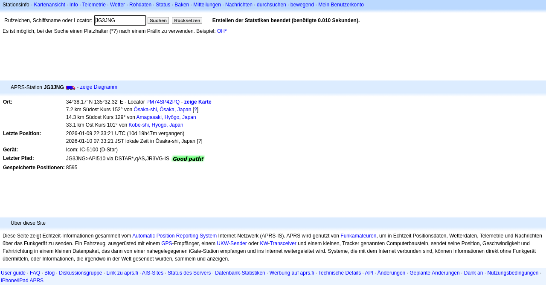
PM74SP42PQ (163, 102)
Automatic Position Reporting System (174, 236)
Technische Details (339, 273)
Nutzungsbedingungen (512, 273)
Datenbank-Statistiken (240, 273)
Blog (49, 273)
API (369, 273)
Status (163, 5)
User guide (13, 273)
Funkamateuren (358, 236)
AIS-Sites (152, 273)
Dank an (473, 273)
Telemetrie (94, 5)
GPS (166, 243)
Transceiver (283, 243)
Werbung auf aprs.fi (292, 273)
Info (74, 5)
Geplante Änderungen (434, 273)
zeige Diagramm (98, 87)
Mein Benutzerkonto (341, 5)
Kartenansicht (49, 5)
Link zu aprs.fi (122, 273)
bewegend (302, 5)
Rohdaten (140, 5)
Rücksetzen (187, 20)
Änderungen (391, 273)
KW (264, 243)
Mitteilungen (207, 5)
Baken (181, 5)
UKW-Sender (232, 243)
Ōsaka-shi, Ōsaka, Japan (163, 110)
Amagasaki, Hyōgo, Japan (166, 117)
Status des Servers (189, 273)
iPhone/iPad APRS (22, 281)
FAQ (35, 273)
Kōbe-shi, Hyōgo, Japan (156, 125)
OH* (222, 31)
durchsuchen (271, 5)
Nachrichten (239, 5)
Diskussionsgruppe (80, 273)
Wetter (117, 5)
